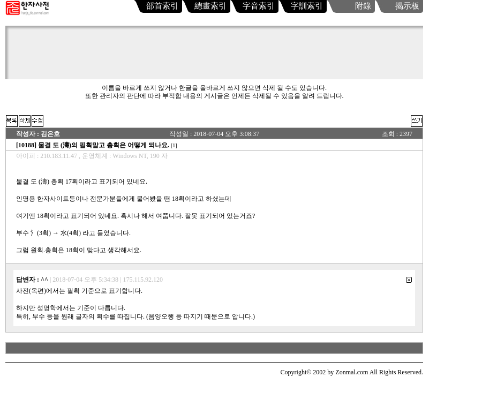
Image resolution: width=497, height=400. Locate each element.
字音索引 (259, 6)
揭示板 (407, 6)
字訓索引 (307, 6)
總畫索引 (210, 6)
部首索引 (162, 6)
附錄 (363, 6)
